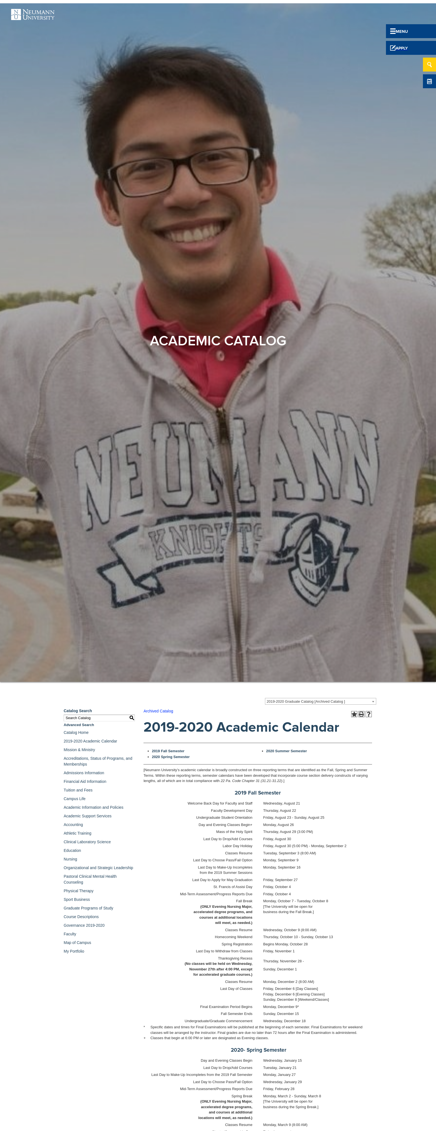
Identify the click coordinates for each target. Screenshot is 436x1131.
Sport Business (77, 899)
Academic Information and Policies (93, 807)
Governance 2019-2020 (84, 925)
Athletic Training (77, 833)
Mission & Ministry (79, 750)
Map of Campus (77, 942)
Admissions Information (84, 773)
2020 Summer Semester (286, 751)
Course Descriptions (81, 916)
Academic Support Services (88, 816)
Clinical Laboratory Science (87, 842)
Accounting (73, 824)
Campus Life (75, 798)
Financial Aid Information (85, 781)
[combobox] (320, 701)
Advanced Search (79, 725)
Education (72, 850)
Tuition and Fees (78, 790)
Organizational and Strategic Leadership (98, 868)
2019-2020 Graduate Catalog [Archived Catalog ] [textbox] (306, 701)
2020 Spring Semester (171, 757)
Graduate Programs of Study (88, 908)
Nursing (70, 859)
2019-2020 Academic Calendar (90, 741)
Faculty (70, 934)
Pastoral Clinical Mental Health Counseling (90, 879)
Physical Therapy (78, 891)
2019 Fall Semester (168, 751)
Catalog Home (76, 732)
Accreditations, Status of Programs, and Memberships (98, 761)
